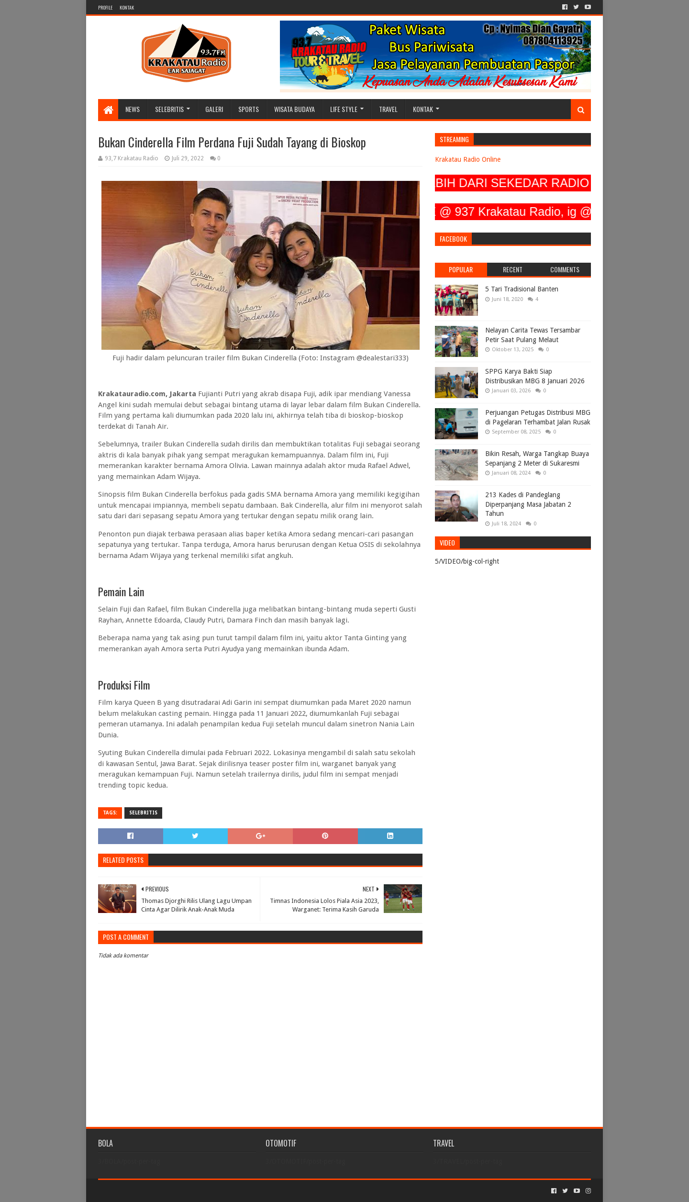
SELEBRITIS (169, 109)
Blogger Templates (206, 1190)
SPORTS (248, 109)
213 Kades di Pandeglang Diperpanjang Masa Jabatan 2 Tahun (528, 504)
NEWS (132, 109)
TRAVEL (388, 109)
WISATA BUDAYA (294, 109)
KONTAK (127, 7)
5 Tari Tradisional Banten (521, 289)
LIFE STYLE (343, 109)
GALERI (214, 109)
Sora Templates (151, 1190)
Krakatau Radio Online (467, 159)
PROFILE (105, 7)
